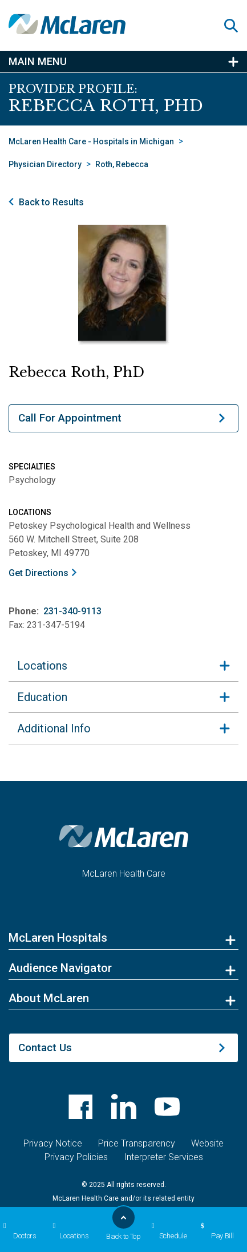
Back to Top (123, 1226)
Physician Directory (45, 164)
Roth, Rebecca (121, 164)
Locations (69, 1231)
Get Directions (38, 573)
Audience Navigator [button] (60, 1149)
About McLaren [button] (49, 1179)
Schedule (167, 1231)
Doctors (18, 1231)
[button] (235, 26)
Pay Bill (215, 1231)
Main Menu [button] (38, 61)
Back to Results (51, 202)
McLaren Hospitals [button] (58, 1118)
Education (42, 878)
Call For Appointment (70, 417)
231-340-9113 (72, 611)
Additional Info (54, 909)
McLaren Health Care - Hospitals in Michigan (91, 141)
